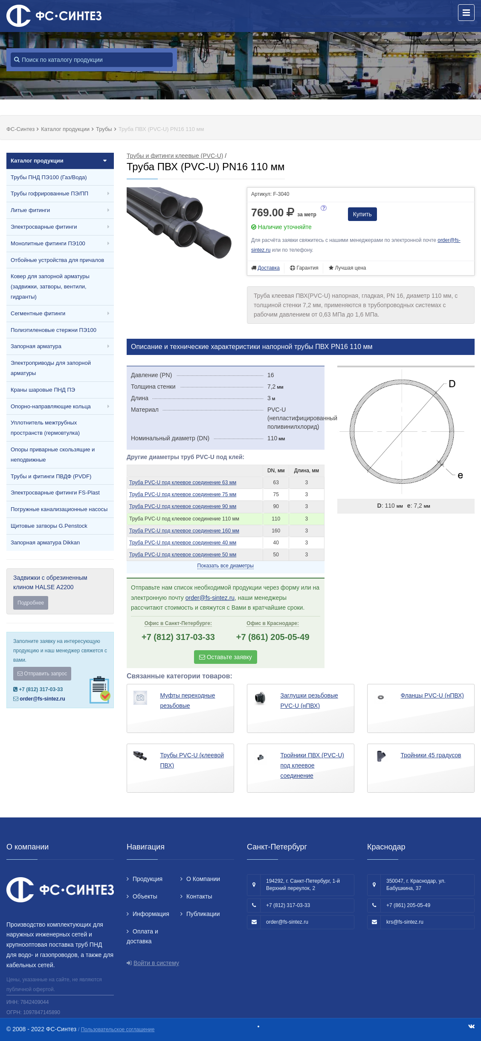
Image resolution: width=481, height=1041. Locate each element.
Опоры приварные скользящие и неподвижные (53, 454)
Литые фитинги (30, 210)
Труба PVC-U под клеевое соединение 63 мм (182, 483)
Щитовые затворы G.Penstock (49, 526)
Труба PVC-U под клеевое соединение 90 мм (182, 506)
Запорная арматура (36, 346)
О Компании (203, 878)
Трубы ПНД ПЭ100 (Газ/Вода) (49, 177)
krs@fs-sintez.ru (404, 922)
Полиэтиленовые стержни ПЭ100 (53, 330)
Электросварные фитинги (44, 227)
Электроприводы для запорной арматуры (51, 368)
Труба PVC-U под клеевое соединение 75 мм (182, 494)
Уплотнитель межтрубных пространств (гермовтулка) (45, 427)
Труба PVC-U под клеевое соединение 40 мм (182, 543)
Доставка (269, 268)
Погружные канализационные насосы (59, 509)
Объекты (145, 896)
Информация (151, 913)
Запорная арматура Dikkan (45, 542)
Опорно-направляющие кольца (51, 406)
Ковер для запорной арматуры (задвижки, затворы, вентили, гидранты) (50, 286)
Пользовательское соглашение (118, 1029)
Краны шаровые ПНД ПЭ (43, 390)
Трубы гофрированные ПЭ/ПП (49, 193)
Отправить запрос (42, 674)
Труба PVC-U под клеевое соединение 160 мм (184, 531)
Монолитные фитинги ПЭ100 (48, 243)
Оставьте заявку (225, 657)
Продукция (147, 878)
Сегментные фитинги (38, 313)
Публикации (203, 913)
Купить (362, 214)
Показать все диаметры (225, 566)
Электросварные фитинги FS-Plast (55, 492)
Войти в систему (156, 963)
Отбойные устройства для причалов (57, 260)
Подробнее (30, 603)
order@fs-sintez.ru (42, 699)
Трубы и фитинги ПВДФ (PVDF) (51, 476)
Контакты (199, 896)
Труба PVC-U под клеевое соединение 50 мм (182, 555)
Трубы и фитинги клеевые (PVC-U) (175, 155)
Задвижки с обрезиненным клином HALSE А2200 (60, 592)
